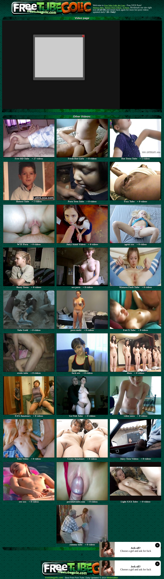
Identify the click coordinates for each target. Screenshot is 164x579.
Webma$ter (112, 578)
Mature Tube (98, 8)
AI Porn (126, 8)
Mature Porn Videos (113, 8)
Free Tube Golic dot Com (114, 5)
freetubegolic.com (54, 578)
